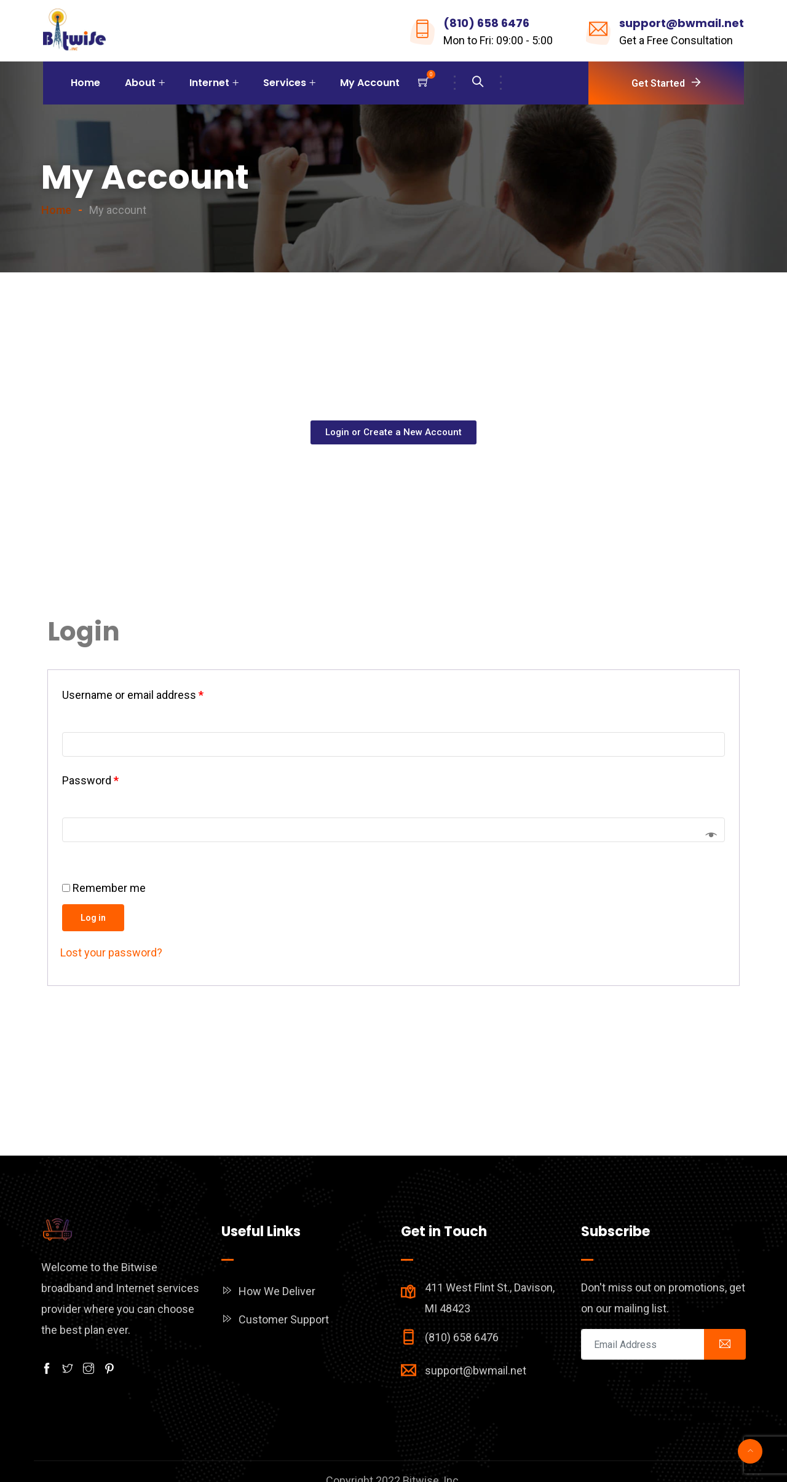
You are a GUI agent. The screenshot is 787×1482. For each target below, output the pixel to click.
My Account (370, 83)
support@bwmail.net (681, 23)
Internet (209, 83)
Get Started (658, 83)
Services (284, 83)
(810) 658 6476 (486, 23)
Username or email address (133, 694)
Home (85, 83)
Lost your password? (111, 952)
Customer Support (284, 1319)
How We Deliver (277, 1291)
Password (90, 780)
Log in (93, 918)
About (140, 83)
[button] (393, 432)
